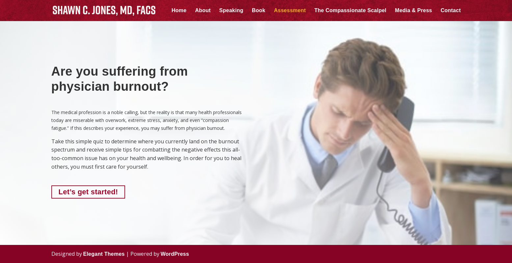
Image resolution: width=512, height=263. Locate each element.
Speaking (231, 10)
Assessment (290, 10)
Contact (451, 10)
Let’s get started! (88, 192)
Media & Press (413, 10)
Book (258, 10)
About (202, 10)
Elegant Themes (104, 254)
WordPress (175, 254)
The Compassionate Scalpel (350, 10)
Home (179, 10)
